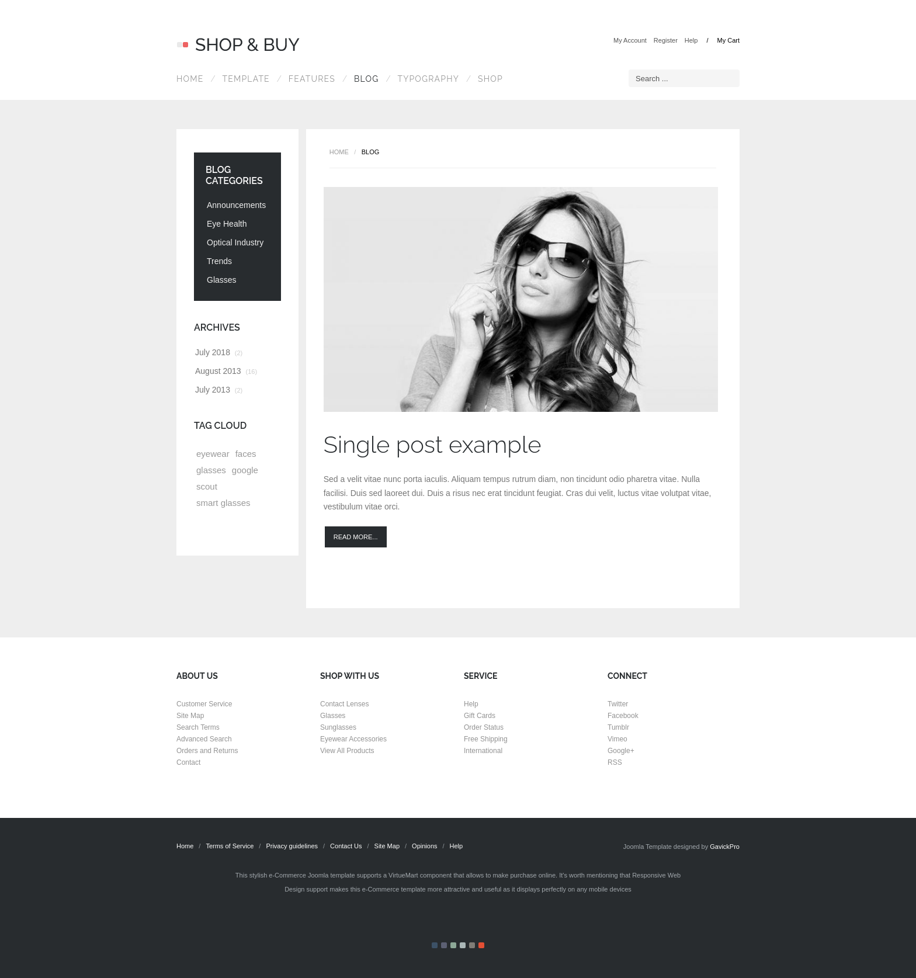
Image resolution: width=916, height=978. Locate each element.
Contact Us (346, 845)
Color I (435, 945)
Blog (366, 79)
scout (206, 486)
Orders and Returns (207, 751)
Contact (188, 762)
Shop (490, 79)
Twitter (618, 704)
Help (691, 40)
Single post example (433, 444)
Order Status (484, 727)
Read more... (356, 536)
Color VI (481, 945)
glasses (211, 470)
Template (245, 79)
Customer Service (204, 704)
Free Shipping (486, 739)
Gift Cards (479, 716)
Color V (472, 945)
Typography (428, 79)
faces (245, 454)
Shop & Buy (238, 44)
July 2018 (218, 352)
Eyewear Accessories (353, 739)
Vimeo (617, 739)
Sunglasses (338, 727)
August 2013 (226, 371)
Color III (453, 945)
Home (189, 79)
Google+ (621, 751)
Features (312, 79)
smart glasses (223, 503)
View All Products (347, 751)
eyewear (213, 454)
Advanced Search (204, 739)
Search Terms (198, 727)
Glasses (332, 716)
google (245, 470)
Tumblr (618, 727)
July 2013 (218, 389)
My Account (630, 40)
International (483, 751)
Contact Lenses (344, 704)
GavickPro (725, 846)
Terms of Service (230, 845)
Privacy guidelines (292, 845)
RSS (615, 762)
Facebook (623, 716)
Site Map (190, 716)
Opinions (424, 845)
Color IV (463, 945)
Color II (444, 945)
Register (666, 40)
